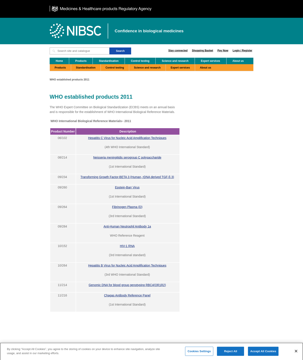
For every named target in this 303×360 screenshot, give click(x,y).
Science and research (175, 60)
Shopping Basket (202, 50)
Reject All (230, 352)
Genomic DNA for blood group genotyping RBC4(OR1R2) (127, 285)
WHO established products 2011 (69, 79)
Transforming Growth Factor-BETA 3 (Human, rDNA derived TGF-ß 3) (127, 177)
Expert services (210, 60)
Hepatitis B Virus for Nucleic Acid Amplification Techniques (127, 265)
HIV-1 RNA (127, 246)
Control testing (140, 60)
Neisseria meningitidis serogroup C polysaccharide (127, 157)
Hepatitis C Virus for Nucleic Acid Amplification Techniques (127, 138)
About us (238, 60)
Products (80, 60)
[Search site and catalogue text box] (79, 50)
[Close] (296, 352)
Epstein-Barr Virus (127, 187)
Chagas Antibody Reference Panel (127, 295)
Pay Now (222, 50)
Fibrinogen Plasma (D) (127, 207)
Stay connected (178, 50)
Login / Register (242, 50)
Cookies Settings (199, 352)
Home (59, 60)
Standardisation (109, 60)
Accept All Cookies (263, 352)
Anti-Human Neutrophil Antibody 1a (127, 226)
